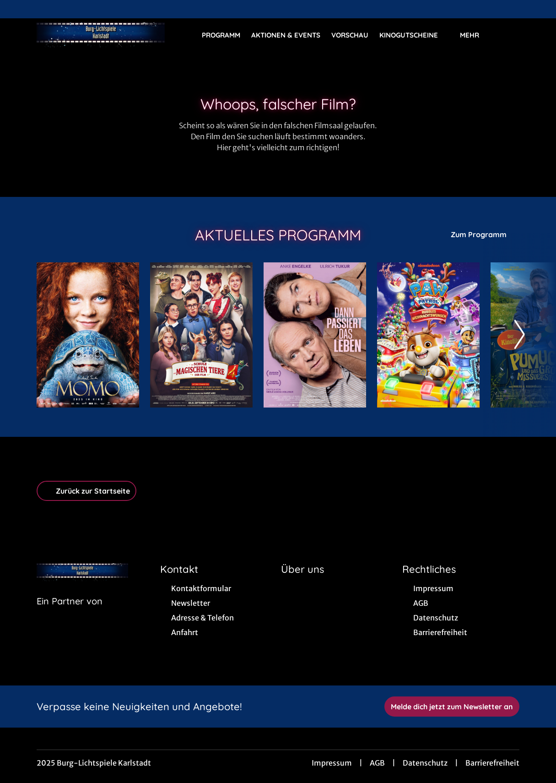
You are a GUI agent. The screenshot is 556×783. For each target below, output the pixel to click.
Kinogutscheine (414, 35)
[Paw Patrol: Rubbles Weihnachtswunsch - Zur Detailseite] (428, 335)
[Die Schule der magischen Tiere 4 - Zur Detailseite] (201, 335)
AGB (377, 762)
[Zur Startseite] (101, 35)
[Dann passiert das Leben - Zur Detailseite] (315, 335)
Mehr (475, 35)
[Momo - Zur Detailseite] (88, 335)
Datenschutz (425, 762)
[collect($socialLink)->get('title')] (16, 9)
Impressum (332, 762)
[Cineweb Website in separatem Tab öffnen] (70, 613)
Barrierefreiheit (492, 762)
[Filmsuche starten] (510, 35)
